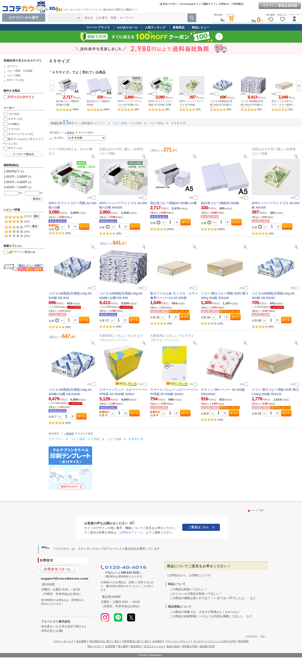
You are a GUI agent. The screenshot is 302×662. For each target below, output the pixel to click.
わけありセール (127, 27)
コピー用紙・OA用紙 (20, 70)
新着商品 (179, 27)
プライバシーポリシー (177, 641)
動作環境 (244, 641)
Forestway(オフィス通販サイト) (198, 4)
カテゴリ (12, 66)
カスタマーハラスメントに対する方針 (214, 641)
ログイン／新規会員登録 (280, 5)
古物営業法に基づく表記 (136, 641)
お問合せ (224, 4)
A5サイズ (12, 80)
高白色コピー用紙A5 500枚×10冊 (173, 203)
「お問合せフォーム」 (131, 532)
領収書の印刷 (189, 646)
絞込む (37, 198)
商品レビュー (200, 27)
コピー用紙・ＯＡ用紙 (85, 439)
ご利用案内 (237, 4)
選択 (36, 216)
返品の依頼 (172, 646)
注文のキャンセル (154, 646)
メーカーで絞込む (24, 154)
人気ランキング (155, 27)
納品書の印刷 (207, 646)
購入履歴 (123, 646)
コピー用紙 (14, 75)
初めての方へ (168, 4)
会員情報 (110, 646)
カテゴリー (56, 439)
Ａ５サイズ (135, 439)
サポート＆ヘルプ (63, 641)
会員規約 (157, 641)
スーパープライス (98, 27)
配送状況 (136, 646)
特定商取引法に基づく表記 (104, 641)
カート (84, 226)
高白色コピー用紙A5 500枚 (220, 203)
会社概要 (81, 641)
